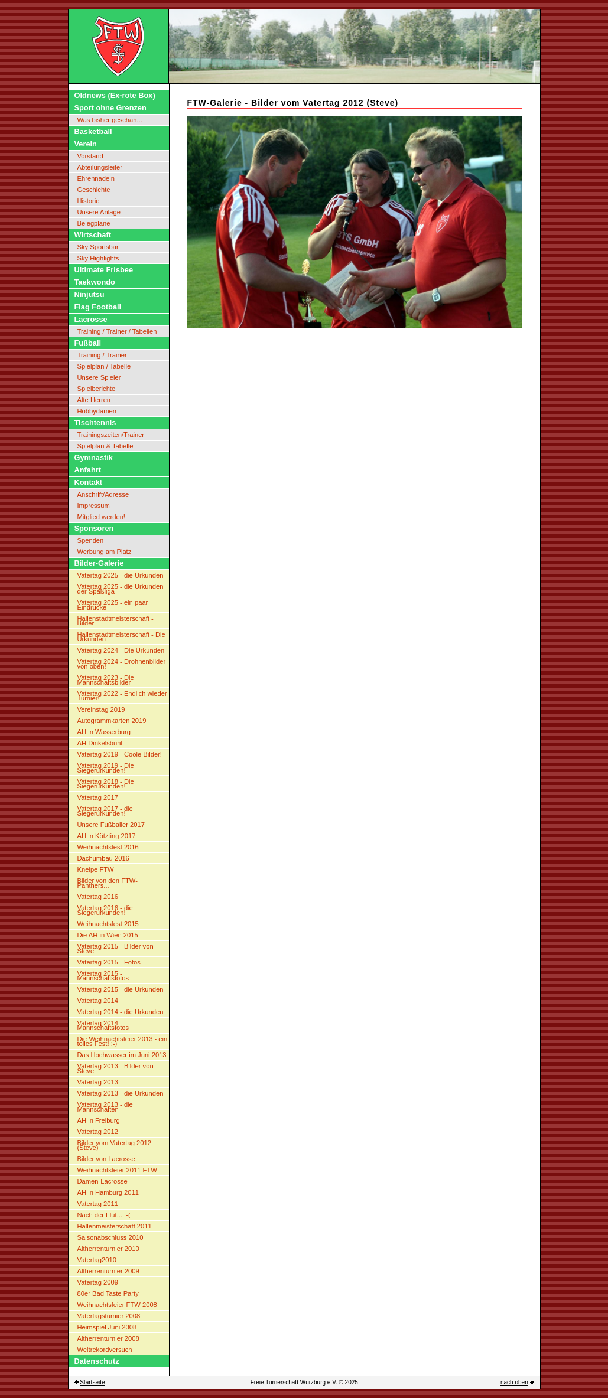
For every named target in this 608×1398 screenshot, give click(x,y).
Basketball (93, 131)
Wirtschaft (92, 234)
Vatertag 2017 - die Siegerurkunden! (105, 811)
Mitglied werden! (101, 516)
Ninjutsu (89, 294)
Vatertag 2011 (97, 1203)
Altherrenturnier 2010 (108, 1248)
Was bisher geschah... (109, 119)
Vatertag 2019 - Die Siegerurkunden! (105, 768)
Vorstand (90, 155)
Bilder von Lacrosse (106, 1158)
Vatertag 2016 (97, 896)
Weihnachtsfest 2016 (108, 846)
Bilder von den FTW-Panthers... (107, 883)
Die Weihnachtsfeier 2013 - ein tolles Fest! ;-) (122, 1041)
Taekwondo (94, 282)
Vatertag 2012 (97, 1131)
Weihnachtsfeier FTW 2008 (117, 1304)
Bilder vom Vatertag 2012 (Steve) (114, 1145)
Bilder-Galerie (99, 563)
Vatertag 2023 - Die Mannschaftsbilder (105, 680)
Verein (85, 143)
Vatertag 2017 (97, 797)
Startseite (92, 1382)
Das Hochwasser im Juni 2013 (122, 1054)
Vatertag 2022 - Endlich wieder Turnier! (122, 696)
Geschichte (93, 189)
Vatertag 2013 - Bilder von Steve (115, 1068)
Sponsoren (94, 528)
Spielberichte (96, 388)
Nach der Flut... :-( (104, 1214)
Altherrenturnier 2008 (108, 1338)
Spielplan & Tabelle (105, 445)
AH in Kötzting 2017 (106, 835)
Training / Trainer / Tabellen (117, 331)
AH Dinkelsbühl (99, 743)
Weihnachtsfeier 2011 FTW (117, 1170)
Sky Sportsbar (98, 246)
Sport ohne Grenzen (110, 107)
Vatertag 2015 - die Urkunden (120, 989)
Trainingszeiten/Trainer (111, 434)
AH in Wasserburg (104, 731)
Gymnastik (93, 457)
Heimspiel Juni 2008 (107, 1327)
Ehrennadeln (96, 178)
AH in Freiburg (98, 1120)
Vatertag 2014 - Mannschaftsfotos (103, 1025)
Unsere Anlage (99, 212)
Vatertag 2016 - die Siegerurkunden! (105, 910)
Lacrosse (91, 319)
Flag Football (98, 306)
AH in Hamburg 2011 (108, 1192)
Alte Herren (94, 399)
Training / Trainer (102, 355)
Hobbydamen (97, 411)
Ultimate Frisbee (104, 269)
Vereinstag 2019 (101, 709)
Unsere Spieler (99, 377)
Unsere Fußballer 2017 (111, 824)
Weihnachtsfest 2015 (108, 923)
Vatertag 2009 (97, 1282)
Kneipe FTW (95, 869)
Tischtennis (95, 422)
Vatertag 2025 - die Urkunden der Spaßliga (120, 589)
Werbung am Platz (104, 551)
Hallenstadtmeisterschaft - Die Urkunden (121, 637)
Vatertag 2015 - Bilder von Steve (115, 948)
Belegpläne (93, 223)
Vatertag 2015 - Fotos (109, 962)
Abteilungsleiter (100, 167)
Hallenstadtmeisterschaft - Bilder (115, 621)
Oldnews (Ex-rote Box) (114, 95)
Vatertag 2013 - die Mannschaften (105, 1107)
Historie (88, 200)
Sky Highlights (98, 258)
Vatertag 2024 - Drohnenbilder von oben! (121, 664)
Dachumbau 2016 (103, 858)
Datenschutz (96, 1361)
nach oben (514, 1382)
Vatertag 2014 (97, 1000)
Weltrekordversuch (104, 1349)
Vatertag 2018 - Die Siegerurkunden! (105, 784)
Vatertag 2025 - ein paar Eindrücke (112, 605)
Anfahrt (88, 469)
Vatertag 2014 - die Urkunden (120, 1011)
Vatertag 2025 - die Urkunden (120, 575)
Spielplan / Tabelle (104, 366)
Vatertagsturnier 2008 (109, 1315)
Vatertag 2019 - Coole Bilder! (119, 754)
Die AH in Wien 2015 (107, 934)
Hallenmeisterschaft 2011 (114, 1226)
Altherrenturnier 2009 (108, 1271)
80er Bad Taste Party (108, 1293)
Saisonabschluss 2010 (110, 1237)
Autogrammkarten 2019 (112, 720)
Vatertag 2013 (97, 1082)
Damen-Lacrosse (102, 1181)
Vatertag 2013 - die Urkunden (120, 1093)
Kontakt (88, 482)
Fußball (88, 342)
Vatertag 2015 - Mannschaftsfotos (103, 976)
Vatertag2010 (96, 1259)
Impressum (93, 505)
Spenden (90, 540)
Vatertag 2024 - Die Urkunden (121, 650)
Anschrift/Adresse (103, 494)
